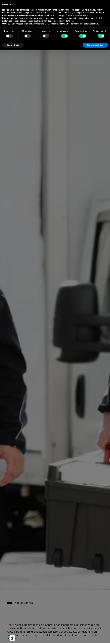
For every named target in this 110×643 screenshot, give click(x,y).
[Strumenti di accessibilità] (12, 638)
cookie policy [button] (82, 15)
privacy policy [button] (96, 10)
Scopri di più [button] (13, 45)
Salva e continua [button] (95, 45)
